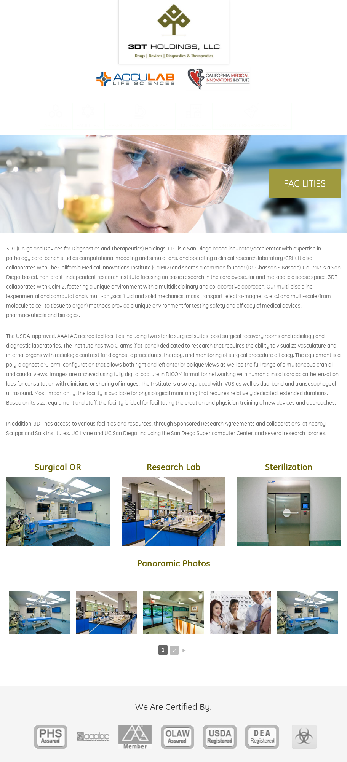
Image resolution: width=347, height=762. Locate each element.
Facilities (88, 125)
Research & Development (140, 125)
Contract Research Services (252, 125)
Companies (194, 125)
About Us (55, 125)
